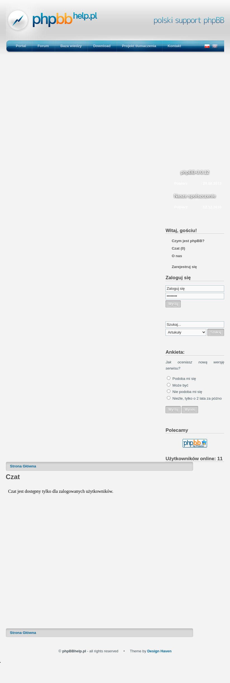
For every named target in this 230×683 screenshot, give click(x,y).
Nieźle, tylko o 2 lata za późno (197, 398)
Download (101, 46)
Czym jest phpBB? (188, 241)
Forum (43, 46)
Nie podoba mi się (187, 392)
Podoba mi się (184, 379)
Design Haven (159, 651)
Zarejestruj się (184, 267)
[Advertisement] (113, 112)
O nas (177, 256)
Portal (21, 46)
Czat (178, 248)
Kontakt (174, 46)
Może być (180, 385)
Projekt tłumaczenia (139, 46)
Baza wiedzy (71, 46)
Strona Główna (23, 466)
